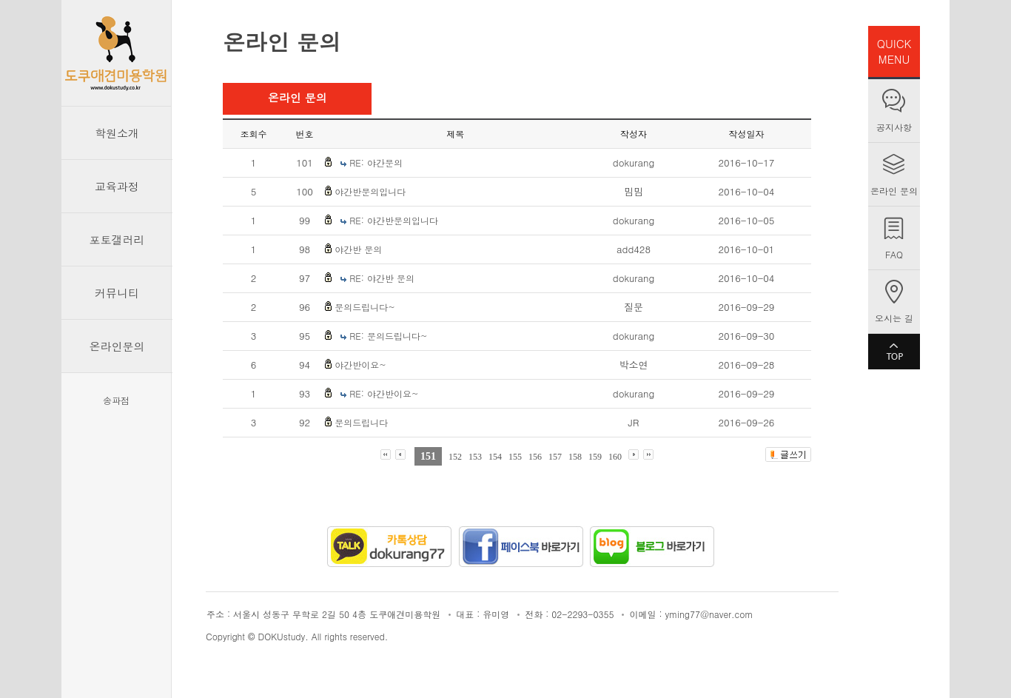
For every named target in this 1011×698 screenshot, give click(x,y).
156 (535, 457)
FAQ (894, 254)
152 (455, 457)
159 (595, 457)
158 (575, 457)
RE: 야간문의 (376, 162)
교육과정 (117, 186)
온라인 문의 (894, 190)
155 (515, 457)
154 (495, 457)
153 (475, 457)
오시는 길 (894, 318)
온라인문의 (117, 346)
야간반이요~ (360, 364)
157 (555, 457)
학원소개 (117, 133)
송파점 (116, 400)
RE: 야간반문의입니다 (393, 220)
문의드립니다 (361, 422)
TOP (894, 351)
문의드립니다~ (365, 307)
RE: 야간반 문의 (381, 278)
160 (615, 457)
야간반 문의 (358, 249)
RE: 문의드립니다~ (388, 335)
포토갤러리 (117, 239)
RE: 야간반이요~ (383, 393)
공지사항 (894, 127)
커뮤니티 (117, 293)
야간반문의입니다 (370, 191)
